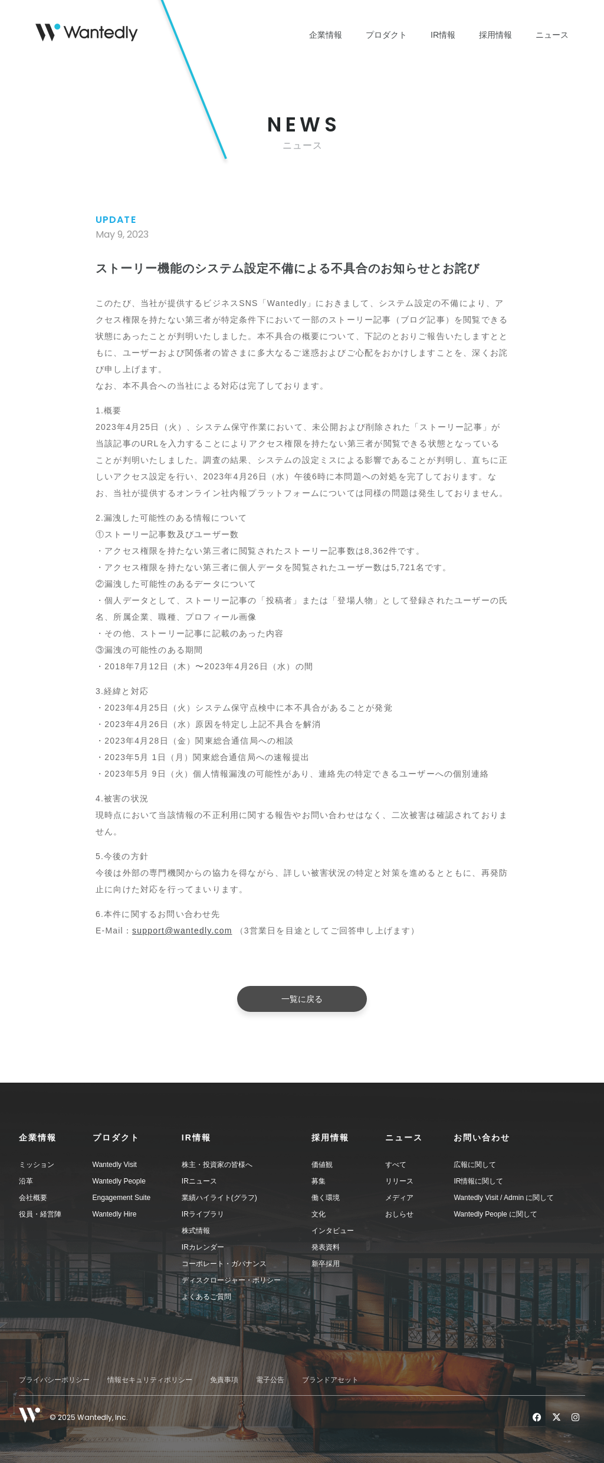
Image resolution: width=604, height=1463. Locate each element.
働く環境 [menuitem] (325, 1198)
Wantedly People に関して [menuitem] (495, 1214)
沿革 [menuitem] (26, 1181)
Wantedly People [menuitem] (119, 1181)
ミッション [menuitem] (36, 1164)
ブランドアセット (330, 1380)
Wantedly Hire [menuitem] (115, 1214)
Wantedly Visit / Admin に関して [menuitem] (504, 1198)
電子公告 (270, 1380)
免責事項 (224, 1380)
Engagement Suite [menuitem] (122, 1198)
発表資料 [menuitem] (325, 1247)
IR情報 (443, 35)
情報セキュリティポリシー (149, 1380)
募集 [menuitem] (318, 1181)
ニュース (552, 35)
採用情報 (495, 35)
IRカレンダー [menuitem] (203, 1247)
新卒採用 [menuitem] (325, 1264)
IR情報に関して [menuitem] (478, 1181)
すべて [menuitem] (395, 1164)
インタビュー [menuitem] (332, 1231)
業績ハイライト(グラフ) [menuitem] (219, 1198)
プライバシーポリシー (54, 1380)
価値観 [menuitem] (322, 1164)
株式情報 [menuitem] (196, 1231)
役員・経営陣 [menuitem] (40, 1214)
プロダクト (386, 35)
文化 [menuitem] (318, 1214)
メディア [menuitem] (399, 1198)
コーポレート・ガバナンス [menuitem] (224, 1264)
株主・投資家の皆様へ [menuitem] (217, 1164)
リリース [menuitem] (399, 1181)
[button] (56, 1137)
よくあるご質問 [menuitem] (206, 1297)
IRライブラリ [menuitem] (203, 1214)
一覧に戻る (302, 999)
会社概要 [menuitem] (33, 1198)
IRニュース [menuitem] (199, 1181)
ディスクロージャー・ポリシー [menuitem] (231, 1280)
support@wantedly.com (182, 930)
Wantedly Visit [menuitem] (115, 1164)
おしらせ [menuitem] (399, 1214)
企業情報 (325, 35)
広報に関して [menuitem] (475, 1164)
